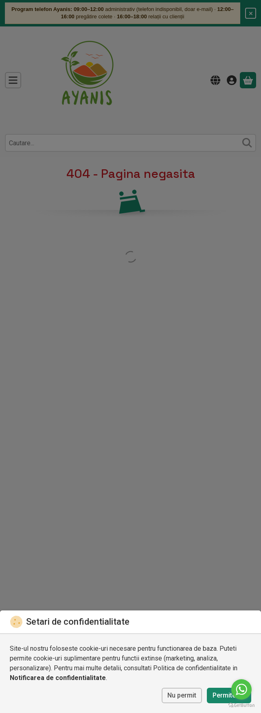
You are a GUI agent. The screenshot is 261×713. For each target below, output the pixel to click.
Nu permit (181, 695)
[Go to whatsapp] (241, 689)
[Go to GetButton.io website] (241, 704)
